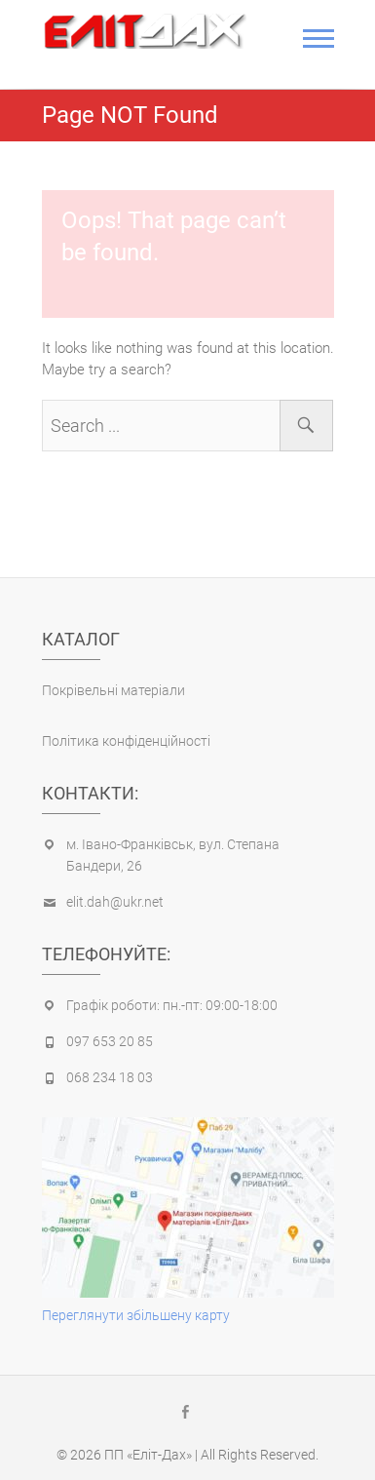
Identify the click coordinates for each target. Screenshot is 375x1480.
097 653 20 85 (109, 1041)
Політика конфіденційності (126, 741)
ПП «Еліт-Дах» (148, 1454)
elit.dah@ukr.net (115, 902)
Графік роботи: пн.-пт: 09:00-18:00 (172, 1005)
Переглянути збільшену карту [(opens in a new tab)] (136, 1315)
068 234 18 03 (109, 1077)
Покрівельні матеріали (113, 690)
